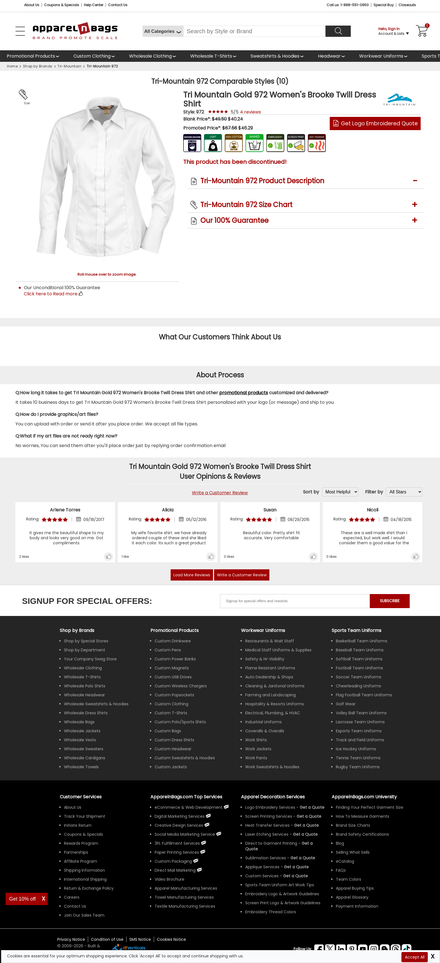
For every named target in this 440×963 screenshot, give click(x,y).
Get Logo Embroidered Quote (379, 123)
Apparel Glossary (352, 897)
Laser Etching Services (266, 834)
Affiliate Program (80, 861)
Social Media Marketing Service (185, 834)
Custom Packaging (173, 861)
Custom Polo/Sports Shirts (180, 722)
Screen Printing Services (268, 816)
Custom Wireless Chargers (181, 686)
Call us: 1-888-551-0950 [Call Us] (348, 5)
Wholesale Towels (81, 767)
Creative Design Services (179, 825)
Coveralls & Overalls (264, 731)
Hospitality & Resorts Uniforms (274, 704)
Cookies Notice (171, 939)
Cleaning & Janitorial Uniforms (274, 686)
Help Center (93, 5)
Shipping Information (84, 870)
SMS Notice (140, 939)
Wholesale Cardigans (84, 758)
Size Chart (26, 103)
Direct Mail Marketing (175, 870)
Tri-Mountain (69, 66)
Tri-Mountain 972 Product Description (262, 180)
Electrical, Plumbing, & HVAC (272, 713)
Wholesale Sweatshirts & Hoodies (96, 704)
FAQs (341, 870)
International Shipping (85, 879)
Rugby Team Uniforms (358, 767)
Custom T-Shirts (171, 713)
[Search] (338, 31)
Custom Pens (168, 650)
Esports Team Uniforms (359, 731)
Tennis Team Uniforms (358, 758)
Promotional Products (31, 56)
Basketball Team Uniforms (361, 641)
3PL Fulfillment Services (177, 843)
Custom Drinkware (173, 641)
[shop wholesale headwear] (331, 56)
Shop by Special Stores (86, 641)
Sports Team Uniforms (356, 630)
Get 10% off (22, 899)
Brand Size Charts (353, 825)
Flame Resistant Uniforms (270, 668)
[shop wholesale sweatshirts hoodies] (277, 56)
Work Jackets (258, 749)
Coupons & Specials (83, 834)
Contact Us (117, 5)
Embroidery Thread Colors (270, 912)
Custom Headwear (173, 749)
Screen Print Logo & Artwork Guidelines (282, 903)
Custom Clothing (92, 56)
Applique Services (262, 867)
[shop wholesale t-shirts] (214, 56)
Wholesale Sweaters (83, 749)
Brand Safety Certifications (362, 834)
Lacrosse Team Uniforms (360, 722)
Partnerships (76, 852)
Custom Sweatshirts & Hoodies (185, 758)
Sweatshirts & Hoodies (275, 56)
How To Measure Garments (362, 816)
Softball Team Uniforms (359, 659)
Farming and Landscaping (270, 695)
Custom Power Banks (175, 659)
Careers (71, 897)
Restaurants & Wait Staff (269, 641)
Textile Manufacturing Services (185, 906)
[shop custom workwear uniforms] (383, 56)
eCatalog (345, 861)
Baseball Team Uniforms (360, 650)
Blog (340, 843)
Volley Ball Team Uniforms (361, 713)
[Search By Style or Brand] (254, 31)
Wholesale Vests (80, 740)
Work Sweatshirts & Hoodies (272, 767)
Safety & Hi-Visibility (264, 659)
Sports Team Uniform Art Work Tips (279, 885)
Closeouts (407, 5)
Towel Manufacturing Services (184, 897)
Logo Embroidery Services (270, 807)
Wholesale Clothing (150, 56)
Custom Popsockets (174, 695)
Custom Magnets (172, 668)
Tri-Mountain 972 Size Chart (246, 204)
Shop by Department (84, 650)
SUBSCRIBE (390, 601)
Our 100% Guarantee (234, 220)
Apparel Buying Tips (355, 888)
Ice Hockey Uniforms (356, 749)
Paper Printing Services (177, 852)
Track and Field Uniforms (360, 740)
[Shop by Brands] (77, 630)
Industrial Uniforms (263, 722)
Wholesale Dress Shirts (86, 713)
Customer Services (81, 797)
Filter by (374, 492)
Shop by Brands (37, 66)
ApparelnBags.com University (364, 797)
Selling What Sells (353, 852)
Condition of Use (107, 939)
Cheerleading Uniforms (358, 686)
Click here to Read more (50, 294)
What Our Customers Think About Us (220, 337)
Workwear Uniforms (381, 56)
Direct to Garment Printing (271, 843)
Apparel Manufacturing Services (186, 888)
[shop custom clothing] (94, 56)
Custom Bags (168, 731)
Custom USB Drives (173, 677)
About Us (31, 5)
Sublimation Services (265, 858)
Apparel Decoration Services (273, 797)
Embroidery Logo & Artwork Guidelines (282, 894)
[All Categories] (163, 31)
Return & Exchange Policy (89, 888)
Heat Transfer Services (267, 825)
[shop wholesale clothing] (153, 56)
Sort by (311, 492)
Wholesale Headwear (84, 695)
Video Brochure (169, 879)
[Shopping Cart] (421, 31)
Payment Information (357, 906)
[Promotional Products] (33, 56)
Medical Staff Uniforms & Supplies (278, 650)
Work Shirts (256, 740)
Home (12, 66)
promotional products (243, 392)
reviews (250, 112)
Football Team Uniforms (359, 668)
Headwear (329, 56)
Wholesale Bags (79, 722)
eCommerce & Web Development (189, 807)
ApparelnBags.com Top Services (186, 797)
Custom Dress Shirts (174, 740)
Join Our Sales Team (84, 915)
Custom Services (262, 876)
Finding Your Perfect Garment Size (369, 807)
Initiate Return (77, 825)
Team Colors (348, 879)
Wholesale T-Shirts (211, 56)
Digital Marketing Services (180, 816)
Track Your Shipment (84, 816)
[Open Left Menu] (20, 31)
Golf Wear (346, 704)
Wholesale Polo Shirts (84, 686)
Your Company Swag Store (90, 659)
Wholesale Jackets (82, 731)
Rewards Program (81, 843)
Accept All (415, 957)
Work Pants (256, 758)
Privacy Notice (71, 939)
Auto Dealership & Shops (269, 677)
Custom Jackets (171, 767)
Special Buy (383, 5)
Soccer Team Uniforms (358, 677)
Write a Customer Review (220, 493)
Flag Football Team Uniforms (364, 695)
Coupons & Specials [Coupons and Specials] (61, 5)
